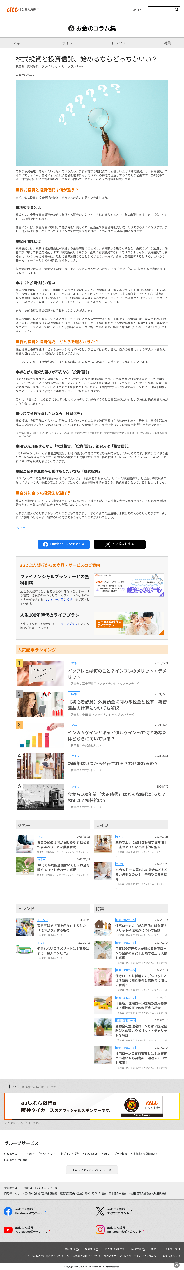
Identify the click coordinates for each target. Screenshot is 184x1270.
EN (139, 9)
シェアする (63, 544)
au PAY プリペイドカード (43, 1153)
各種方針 (138, 1249)
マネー (18, 43)
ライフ (67, 43)
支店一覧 (52, 1188)
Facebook (29, 1211)
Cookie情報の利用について (82, 1256)
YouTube (31, 1230)
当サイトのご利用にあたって (44, 1256)
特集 (167, 43)
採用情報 (91, 1249)
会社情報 (72, 1249)
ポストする (119, 544)
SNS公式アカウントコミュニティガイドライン (130, 1256)
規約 (153, 1249)
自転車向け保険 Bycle (145, 1153)
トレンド (118, 43)
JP (134, 9)
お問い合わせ (170, 1256)
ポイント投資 (71, 1153)
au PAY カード (14, 1153)
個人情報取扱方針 (115, 1249)
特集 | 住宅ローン (125, 920)
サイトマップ (170, 1249)
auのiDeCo (91, 1153)
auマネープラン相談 (59, 599)
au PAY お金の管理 (16, 1160)
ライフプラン (69, 624)
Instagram (124, 1230)
